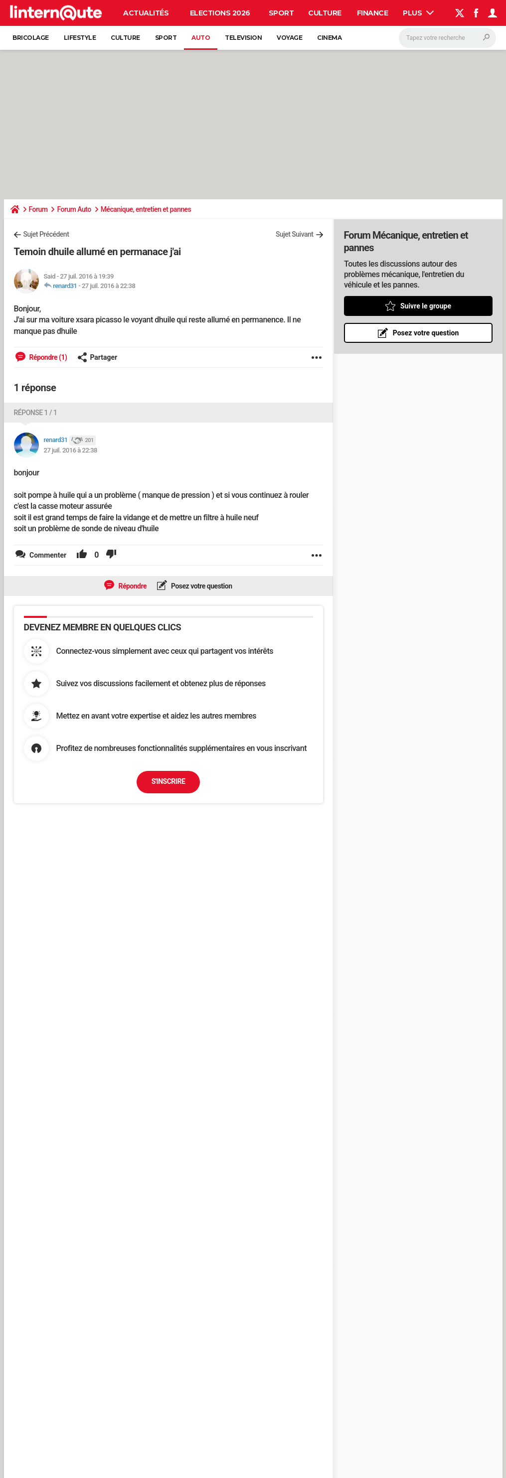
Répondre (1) (47, 357)
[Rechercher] (447, 38)
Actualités (146, 12)
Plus (418, 12)
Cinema (329, 37)
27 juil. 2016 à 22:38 (108, 286)
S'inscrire (168, 781)
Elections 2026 (220, 12)
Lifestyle (80, 37)
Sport (281, 12)
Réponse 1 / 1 (35, 413)
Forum (38, 209)
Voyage (289, 37)
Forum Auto (74, 209)
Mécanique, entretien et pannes (146, 209)
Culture (324, 12)
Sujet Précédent (46, 234)
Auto (200, 37)
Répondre (132, 586)
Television (243, 37)
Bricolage (30, 37)
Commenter (47, 555)
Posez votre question (200, 586)
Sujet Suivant (295, 234)
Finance (372, 12)
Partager (97, 357)
